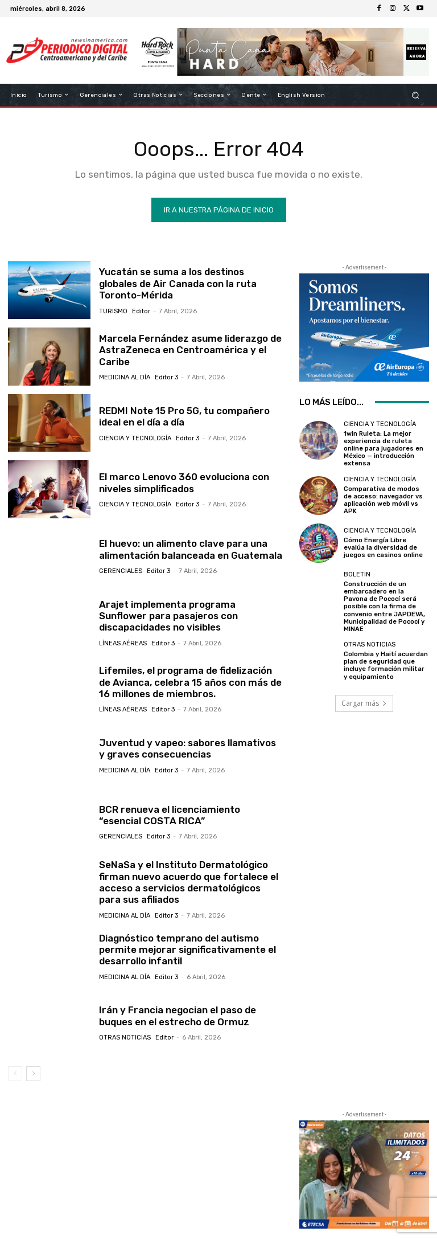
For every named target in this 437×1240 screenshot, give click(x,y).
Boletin (357, 574)
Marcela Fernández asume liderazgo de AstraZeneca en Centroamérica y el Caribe (190, 350)
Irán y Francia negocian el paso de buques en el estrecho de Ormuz (177, 1015)
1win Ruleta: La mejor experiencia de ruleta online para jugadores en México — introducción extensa (383, 449)
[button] (416, 95)
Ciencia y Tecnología (135, 438)
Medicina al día (124, 377)
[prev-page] (15, 1073)
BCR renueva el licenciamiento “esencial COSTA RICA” (169, 815)
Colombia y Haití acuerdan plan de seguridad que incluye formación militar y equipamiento (386, 665)
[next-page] (33, 1073)
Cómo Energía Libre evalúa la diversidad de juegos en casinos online (383, 548)
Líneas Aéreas (123, 643)
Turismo (113, 311)
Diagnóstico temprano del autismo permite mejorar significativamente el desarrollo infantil (187, 949)
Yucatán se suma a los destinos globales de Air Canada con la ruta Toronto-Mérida (178, 283)
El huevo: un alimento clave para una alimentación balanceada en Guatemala (190, 549)
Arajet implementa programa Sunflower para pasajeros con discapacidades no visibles (168, 616)
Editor (141, 311)
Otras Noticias (125, 1037)
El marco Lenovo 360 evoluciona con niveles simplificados (184, 482)
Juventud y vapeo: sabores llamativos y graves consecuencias (187, 748)
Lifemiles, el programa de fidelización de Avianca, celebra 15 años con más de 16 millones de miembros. (190, 682)
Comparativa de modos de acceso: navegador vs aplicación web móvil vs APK (383, 500)
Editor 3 (166, 377)
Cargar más (364, 703)
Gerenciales (120, 571)
